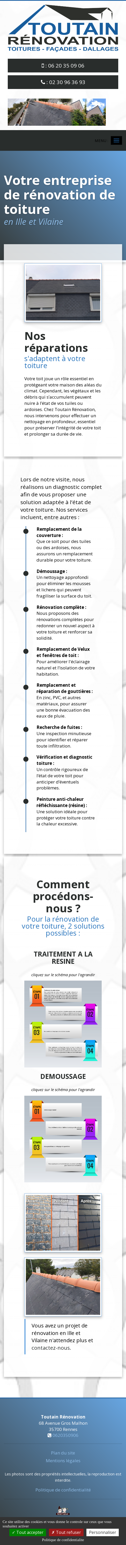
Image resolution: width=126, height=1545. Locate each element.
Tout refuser (66, 1532)
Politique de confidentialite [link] (63, 1540)
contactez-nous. (51, 1347)
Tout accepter (27, 1532)
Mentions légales (63, 1461)
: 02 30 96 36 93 (63, 82)
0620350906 (65, 1435)
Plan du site (63, 1453)
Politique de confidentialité (63, 1490)
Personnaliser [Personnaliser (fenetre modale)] (102, 1532)
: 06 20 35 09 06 (63, 65)
